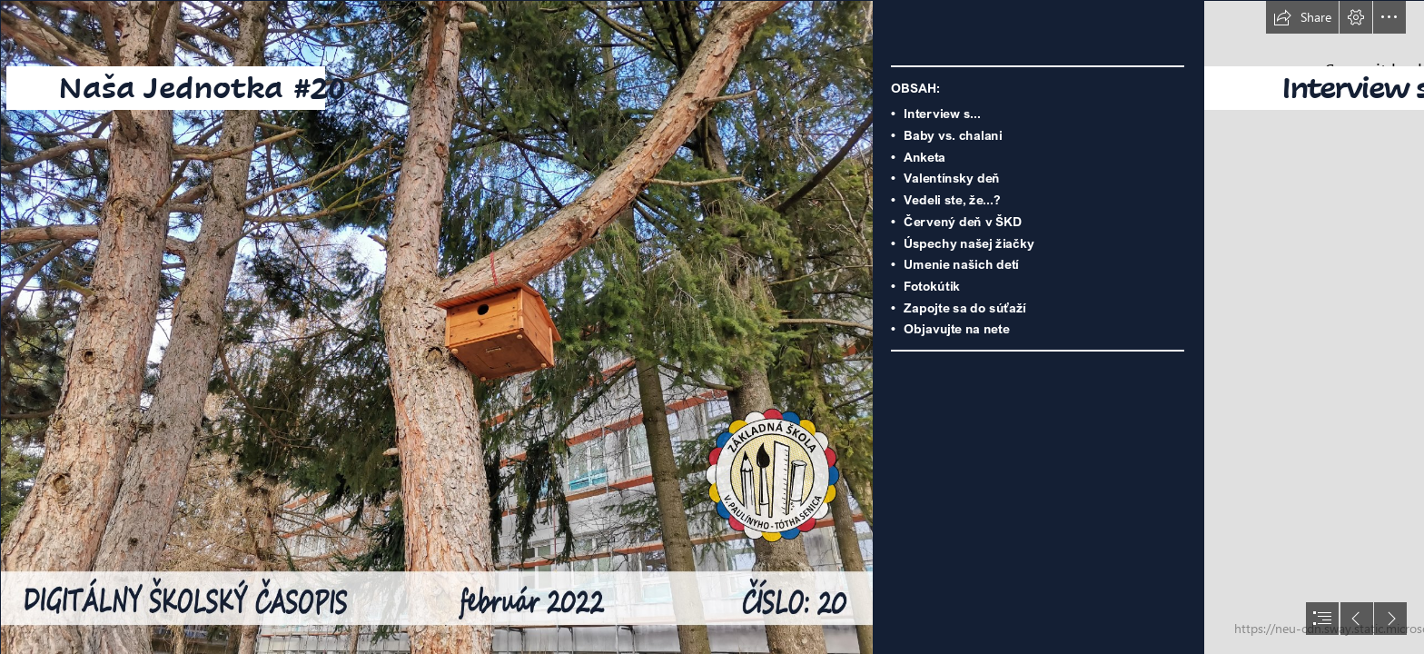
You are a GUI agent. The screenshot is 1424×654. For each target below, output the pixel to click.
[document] (712, 327)
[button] (1302, 17)
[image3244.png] (436, 327)
